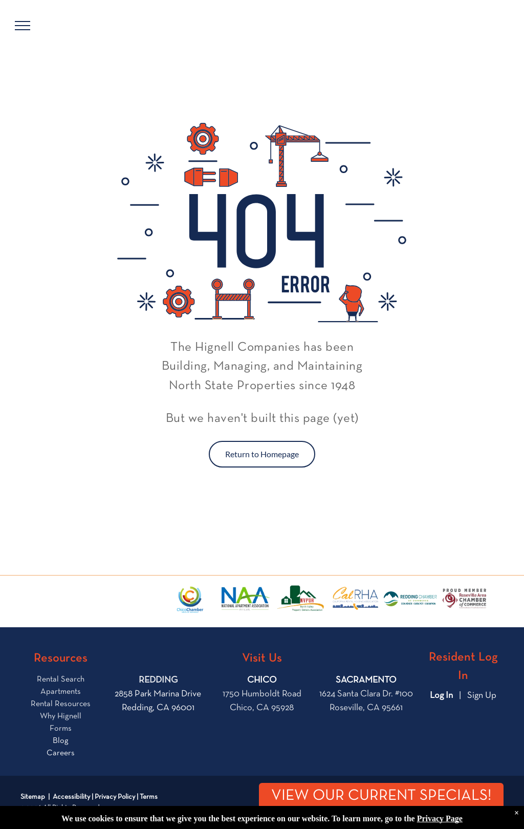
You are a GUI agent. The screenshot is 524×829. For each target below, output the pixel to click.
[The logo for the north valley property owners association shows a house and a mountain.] (300, 599)
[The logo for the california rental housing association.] (355, 599)
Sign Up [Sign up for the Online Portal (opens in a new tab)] (481, 695)
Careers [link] (61, 753)
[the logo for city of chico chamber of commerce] (190, 599)
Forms (61, 729)
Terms (149, 796)
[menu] (22, 25)
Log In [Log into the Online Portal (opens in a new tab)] (441, 695)
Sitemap (32, 796)
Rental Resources (61, 704)
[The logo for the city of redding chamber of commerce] (410, 599)
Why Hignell (60, 716)
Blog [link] (61, 741)
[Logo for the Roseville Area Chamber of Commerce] (465, 599)
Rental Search (60, 679)
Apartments (60, 692)
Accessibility (71, 796)
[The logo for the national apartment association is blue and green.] (245, 599)
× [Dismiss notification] (516, 823)
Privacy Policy (115, 796)
